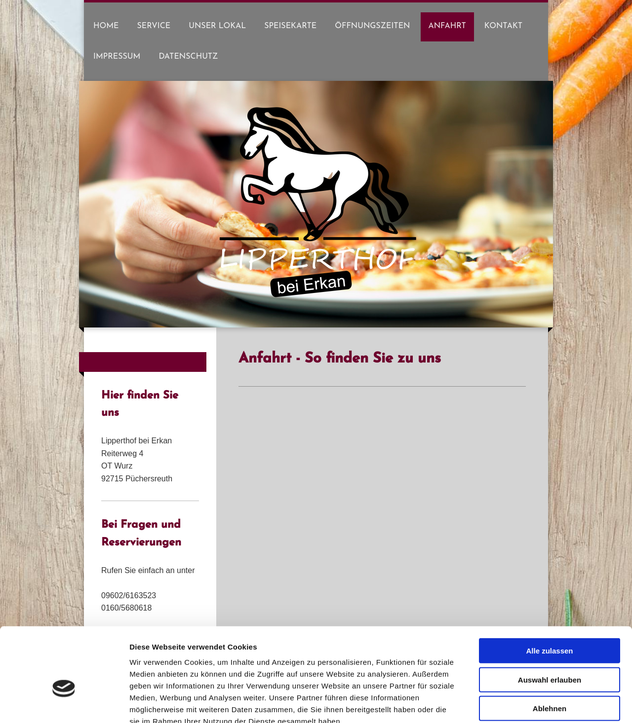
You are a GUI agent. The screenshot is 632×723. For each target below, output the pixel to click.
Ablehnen (549, 651)
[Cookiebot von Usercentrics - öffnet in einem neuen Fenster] (64, 703)
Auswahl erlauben (549, 622)
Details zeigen (525, 703)
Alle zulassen (549, 593)
